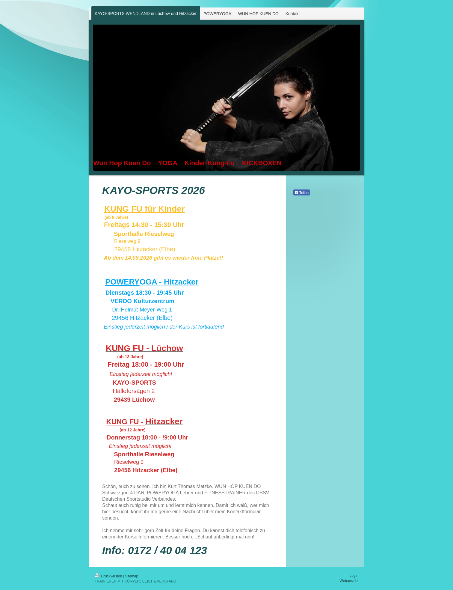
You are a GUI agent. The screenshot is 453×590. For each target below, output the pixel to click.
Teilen (302, 193)
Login (354, 576)
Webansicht (349, 581)
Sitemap (131, 576)
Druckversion (109, 576)
